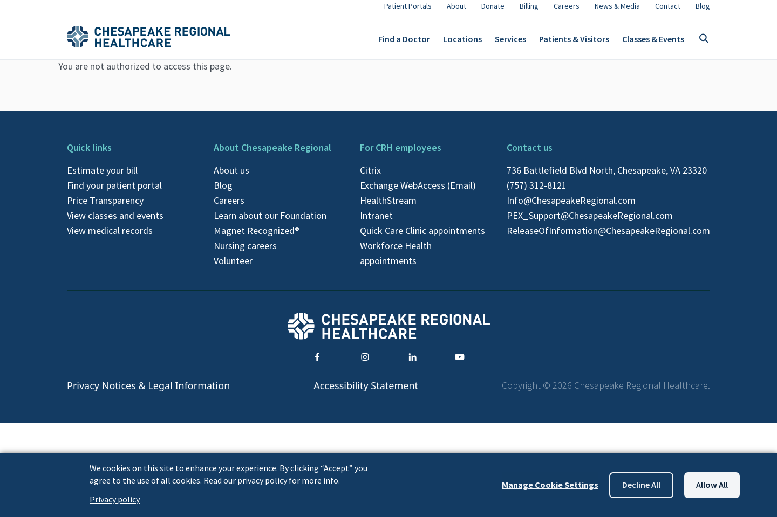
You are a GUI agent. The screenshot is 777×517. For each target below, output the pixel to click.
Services (510, 43)
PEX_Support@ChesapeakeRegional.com (590, 224)
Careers (229, 209)
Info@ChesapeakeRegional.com (571, 209)
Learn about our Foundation (270, 224)
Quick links (89, 156)
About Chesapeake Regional (272, 156)
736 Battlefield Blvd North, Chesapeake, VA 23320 (607, 179)
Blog (223, 194)
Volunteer (233, 269)
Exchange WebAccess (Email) (418, 194)
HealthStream (388, 209)
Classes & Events (653, 43)
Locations (462, 43)
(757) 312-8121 (537, 194)
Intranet (376, 224)
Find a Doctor (404, 43)
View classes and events (115, 224)
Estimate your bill (102, 179)
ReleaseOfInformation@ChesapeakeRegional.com (608, 239)
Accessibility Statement (365, 393)
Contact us (530, 156)
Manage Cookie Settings (550, 484)
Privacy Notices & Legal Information (148, 393)
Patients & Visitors (574, 43)
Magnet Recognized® (256, 239)
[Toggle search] (704, 43)
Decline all (641, 484)
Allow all (712, 484)
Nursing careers (245, 254)
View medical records (110, 239)
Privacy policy (115, 499)
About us (231, 179)
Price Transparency (105, 209)
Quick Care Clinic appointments (422, 239)
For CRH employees (400, 156)
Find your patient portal (114, 194)
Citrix (370, 179)
